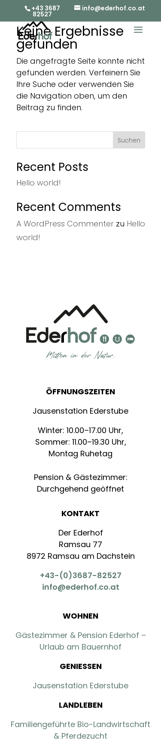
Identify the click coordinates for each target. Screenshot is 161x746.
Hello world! (38, 182)
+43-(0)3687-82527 (81, 575)
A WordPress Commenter (65, 223)
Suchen (129, 140)
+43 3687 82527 (45, 11)
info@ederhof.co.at (80, 587)
